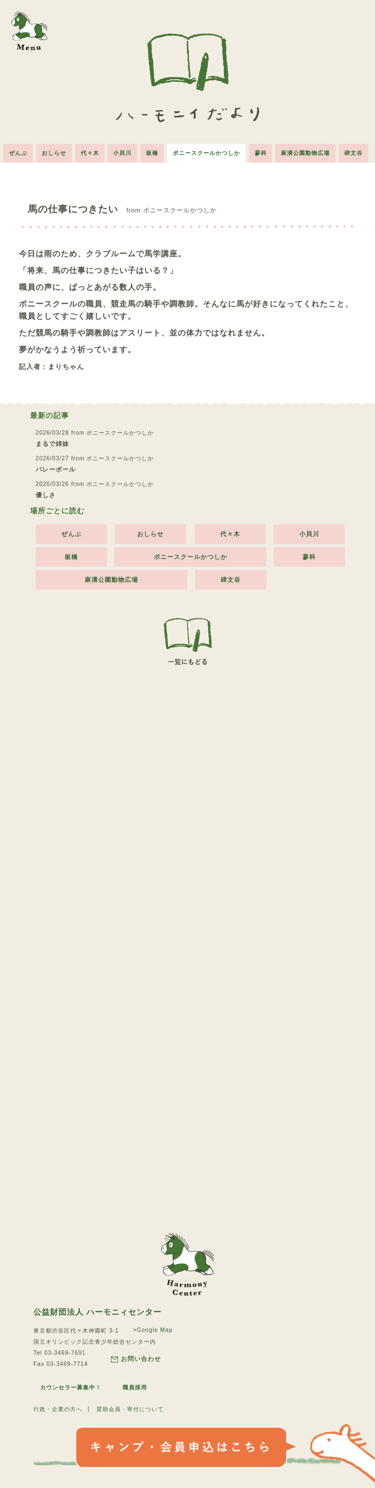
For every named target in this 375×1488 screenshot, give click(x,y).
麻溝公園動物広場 (305, 152)
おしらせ (53, 152)
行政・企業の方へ (57, 1409)
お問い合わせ (136, 1359)
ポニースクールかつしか (206, 152)
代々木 (89, 152)
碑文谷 (354, 152)
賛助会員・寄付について (130, 1409)
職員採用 (135, 1387)
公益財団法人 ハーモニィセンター (97, 1311)
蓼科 (261, 152)
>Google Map (153, 1330)
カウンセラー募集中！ (70, 1387)
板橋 (152, 152)
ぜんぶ (17, 152)
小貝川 (122, 152)
